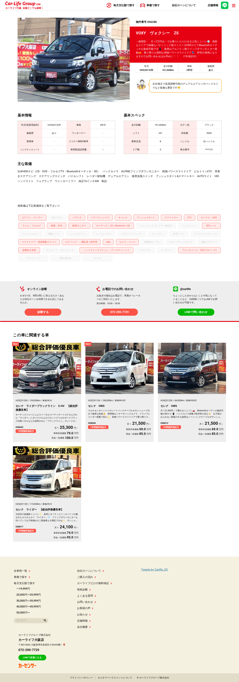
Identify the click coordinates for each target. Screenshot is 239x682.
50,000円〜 (23, 612)
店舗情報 (84, 620)
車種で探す (22, 577)
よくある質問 (86, 595)
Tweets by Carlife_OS (154, 569)
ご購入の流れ (86, 577)
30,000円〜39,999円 (28, 600)
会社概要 (84, 627)
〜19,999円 (23, 588)
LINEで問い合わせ (196, 312)
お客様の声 (85, 608)
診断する (43, 312)
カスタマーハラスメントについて (115, 677)
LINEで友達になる (32, 657)
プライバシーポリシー (81, 677)
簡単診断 (84, 589)
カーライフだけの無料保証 (94, 583)
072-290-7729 (119, 312)
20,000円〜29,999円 (28, 594)
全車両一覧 (22, 570)
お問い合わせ (86, 602)
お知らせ (84, 614)
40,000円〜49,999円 (28, 606)
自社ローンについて (90, 570)
